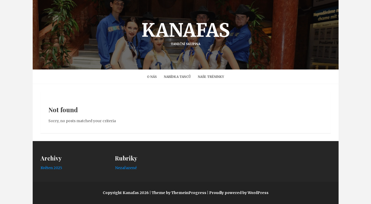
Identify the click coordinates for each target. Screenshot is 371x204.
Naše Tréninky (211, 77)
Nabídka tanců (177, 77)
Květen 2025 (51, 167)
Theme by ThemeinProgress (179, 192)
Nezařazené (126, 167)
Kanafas (186, 32)
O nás (152, 77)
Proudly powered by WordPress (239, 192)
